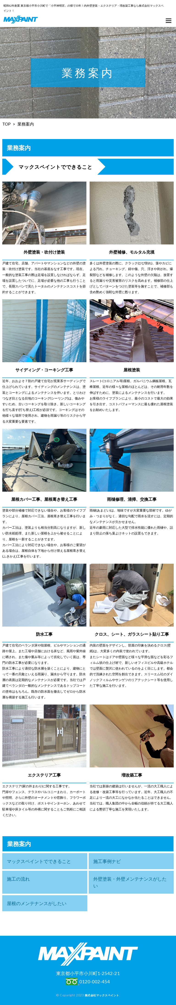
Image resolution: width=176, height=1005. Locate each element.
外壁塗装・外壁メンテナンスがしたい (130, 882)
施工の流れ (18, 879)
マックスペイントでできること (39, 861)
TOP (6, 123)
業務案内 (25, 123)
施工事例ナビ (107, 861)
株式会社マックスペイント (102, 995)
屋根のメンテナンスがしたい (36, 903)
